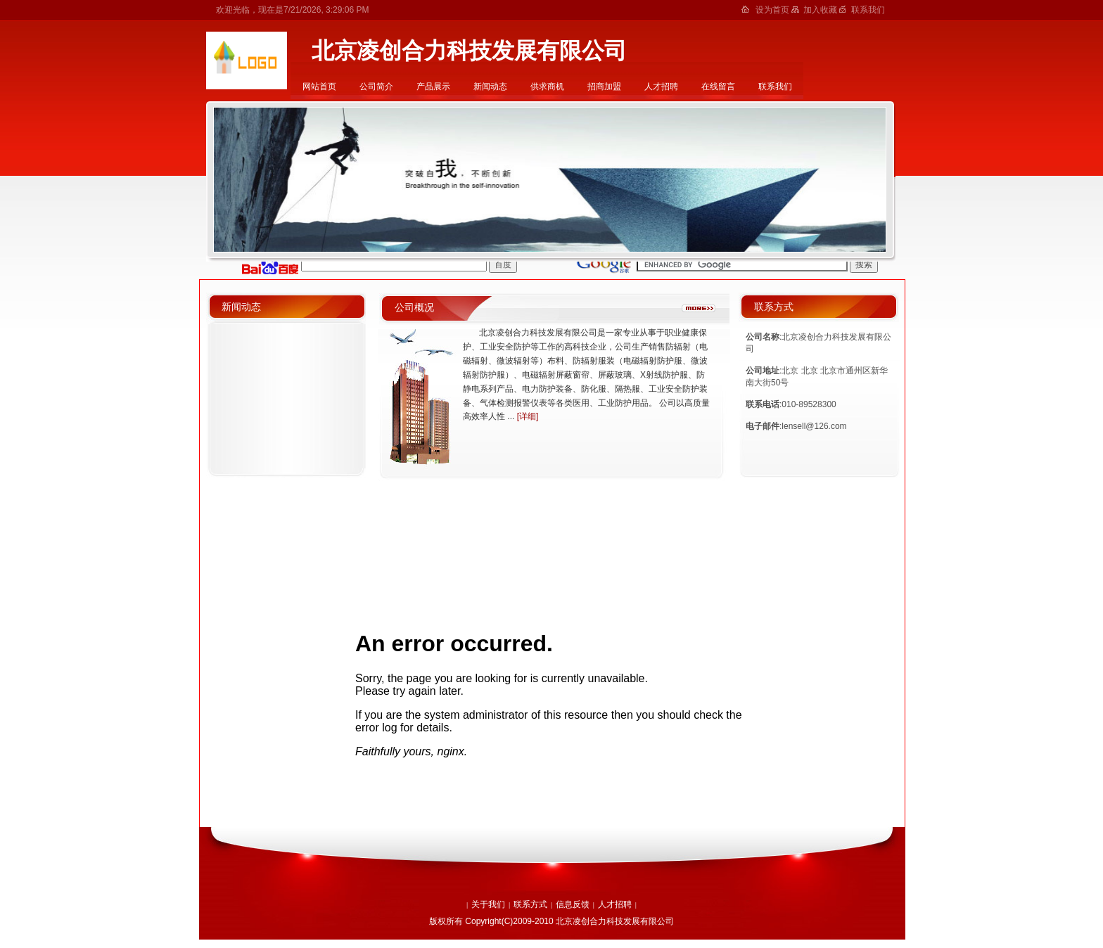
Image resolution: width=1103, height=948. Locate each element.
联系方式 (530, 904)
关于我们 (488, 904)
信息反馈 (572, 904)
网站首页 (319, 86)
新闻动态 (490, 86)
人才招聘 (661, 86)
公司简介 (376, 86)
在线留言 (718, 86)
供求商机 (547, 86)
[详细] (528, 416)
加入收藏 (821, 10)
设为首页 (773, 10)
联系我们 (775, 86)
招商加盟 (604, 86)
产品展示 (433, 86)
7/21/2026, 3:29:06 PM (326, 10)
